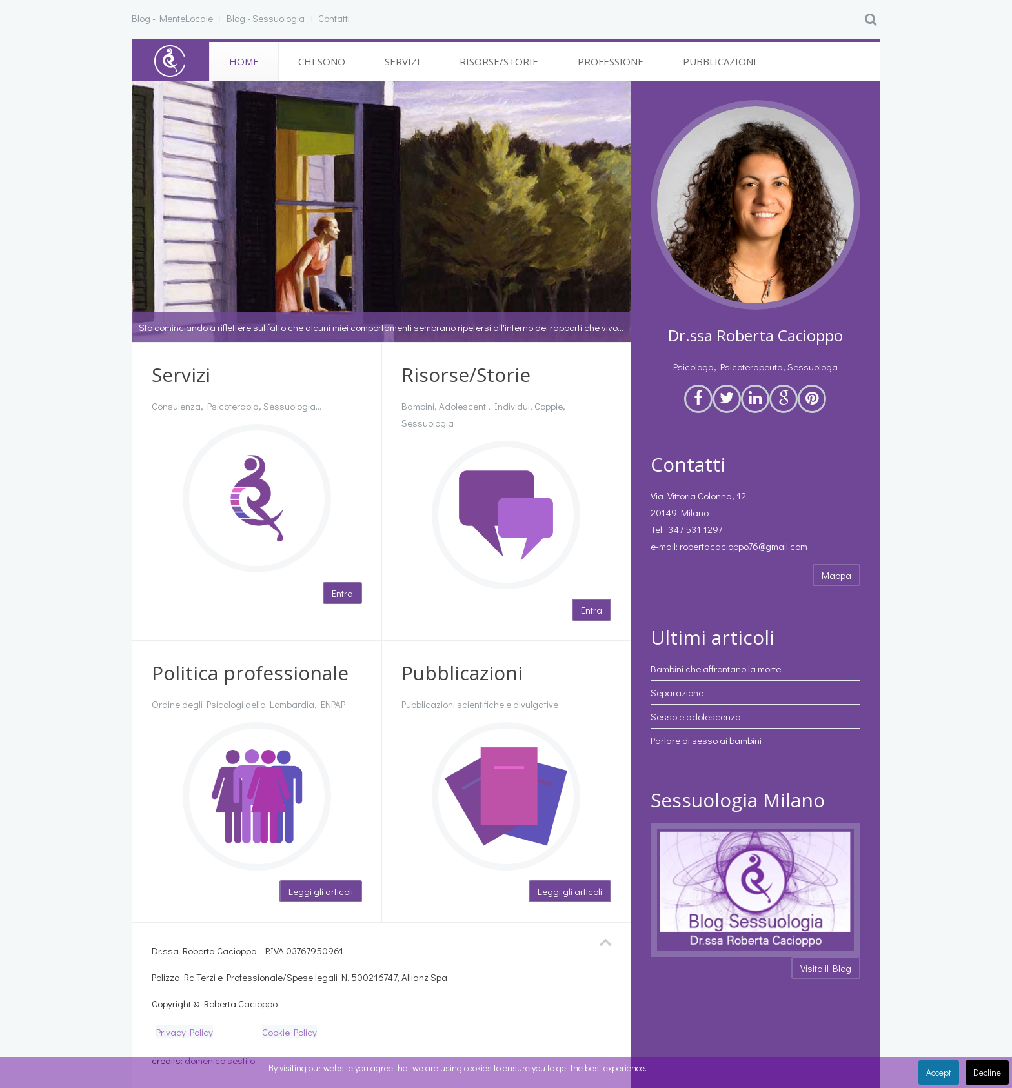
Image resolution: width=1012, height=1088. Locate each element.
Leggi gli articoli (320, 891)
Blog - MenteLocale (172, 18)
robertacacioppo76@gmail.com (743, 545)
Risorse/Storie (499, 61)
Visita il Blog (825, 968)
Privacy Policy (184, 1031)
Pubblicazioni (719, 61)
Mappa (836, 575)
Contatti (334, 18)
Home (244, 61)
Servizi (402, 61)
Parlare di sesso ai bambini (706, 740)
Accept (938, 1072)
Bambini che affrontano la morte (716, 668)
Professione (610, 61)
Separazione (677, 692)
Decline (987, 1072)
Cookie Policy (289, 1031)
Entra (342, 593)
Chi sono (321, 61)
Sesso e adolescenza (696, 716)
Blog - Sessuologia (266, 18)
